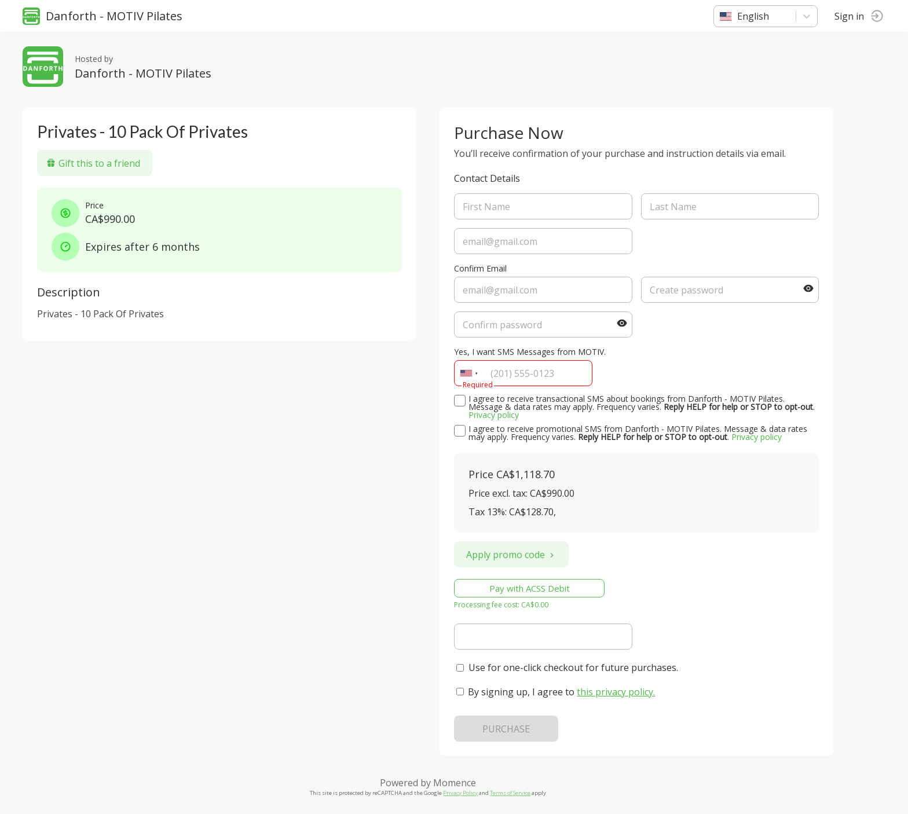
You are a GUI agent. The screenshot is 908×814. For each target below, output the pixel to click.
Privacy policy (494, 414)
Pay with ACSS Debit (530, 588)
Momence (455, 782)
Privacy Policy (461, 793)
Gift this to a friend (94, 163)
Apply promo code (512, 554)
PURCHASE (506, 729)
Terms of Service (510, 793)
